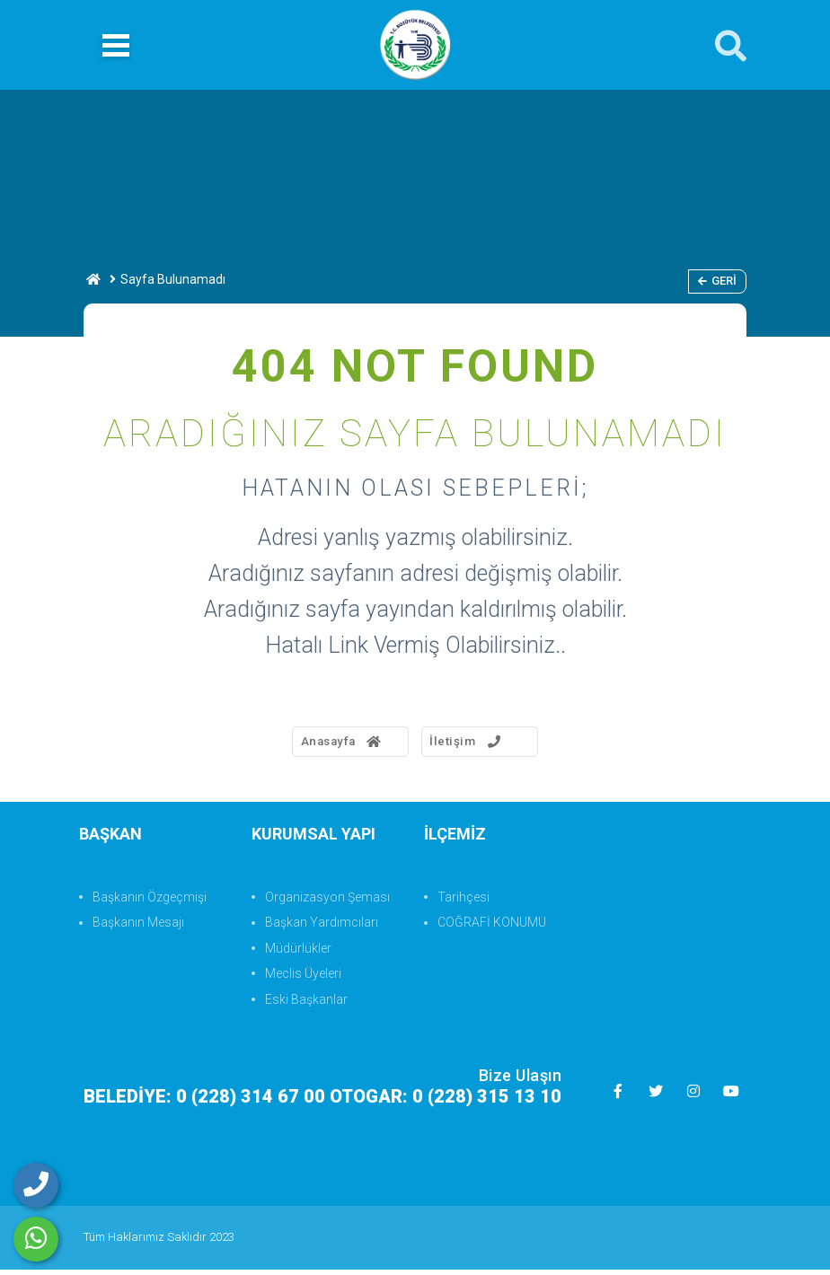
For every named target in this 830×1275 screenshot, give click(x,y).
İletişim (478, 744)
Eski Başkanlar (306, 1004)
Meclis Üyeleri (303, 979)
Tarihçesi (463, 902)
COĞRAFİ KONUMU (491, 927)
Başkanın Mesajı (138, 927)
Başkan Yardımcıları (321, 927)
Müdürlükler (298, 953)
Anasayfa (319, 744)
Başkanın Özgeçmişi (150, 902)
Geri (717, 280)
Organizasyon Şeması (327, 902)
